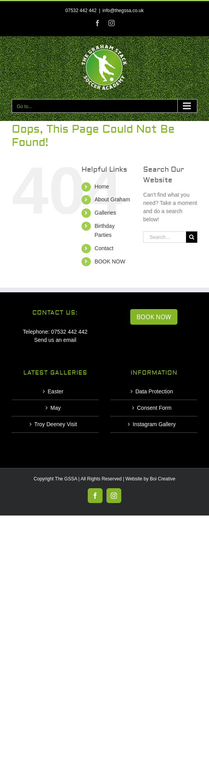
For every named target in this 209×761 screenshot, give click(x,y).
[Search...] (164, 237)
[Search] (191, 237)
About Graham (112, 199)
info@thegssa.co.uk (123, 10)
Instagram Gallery (154, 424)
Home (102, 186)
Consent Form (154, 408)
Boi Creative (162, 479)
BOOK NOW (110, 261)
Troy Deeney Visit (55, 424)
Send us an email (55, 340)
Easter (55, 391)
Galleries (105, 213)
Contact (104, 248)
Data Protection (154, 391)
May (55, 408)
